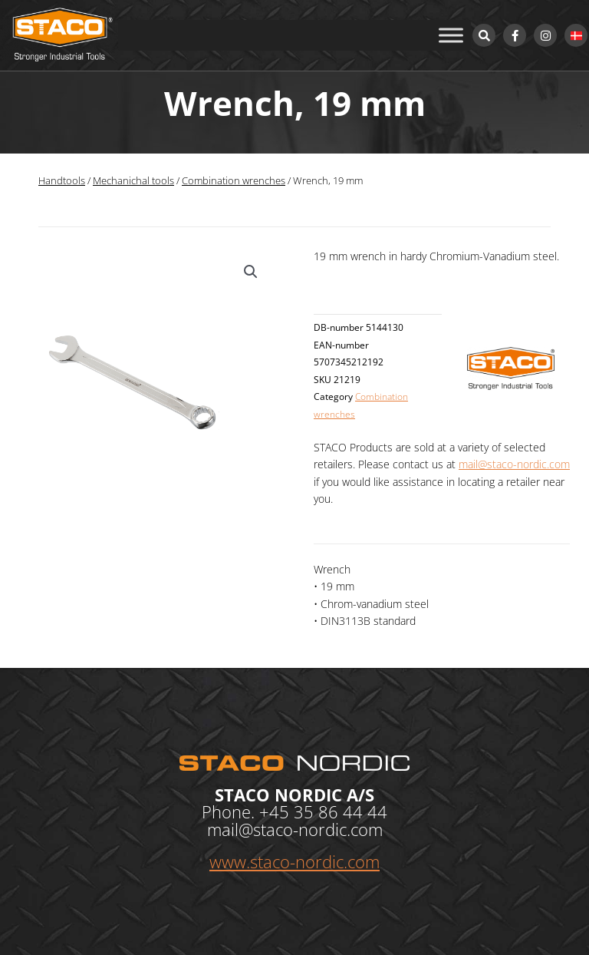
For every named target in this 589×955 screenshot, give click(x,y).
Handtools (61, 180)
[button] (251, 272)
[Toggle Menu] (451, 35)
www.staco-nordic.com (294, 861)
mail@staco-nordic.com (514, 464)
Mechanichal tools (133, 180)
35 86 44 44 (340, 811)
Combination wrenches (233, 180)
